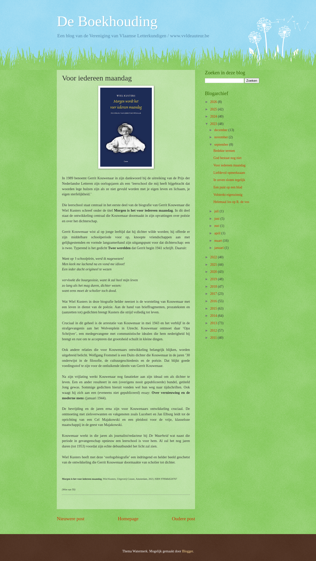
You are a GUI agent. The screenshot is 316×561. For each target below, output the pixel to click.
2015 (214, 308)
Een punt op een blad (227, 187)
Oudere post (183, 518)
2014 (214, 316)
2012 (214, 330)
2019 (214, 279)
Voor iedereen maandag (229, 165)
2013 (214, 323)
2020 (214, 272)
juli (217, 211)
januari (219, 248)
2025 (214, 109)
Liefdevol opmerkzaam (229, 173)
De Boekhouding (107, 21)
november (221, 137)
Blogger (187, 551)
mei (217, 226)
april (217, 233)
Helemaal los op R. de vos (231, 202)
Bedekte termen (224, 151)
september (221, 144)
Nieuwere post (70, 518)
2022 (214, 257)
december (221, 130)
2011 (214, 338)
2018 (214, 286)
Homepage (128, 518)
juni (217, 218)
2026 (214, 102)
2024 (214, 116)
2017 (214, 294)
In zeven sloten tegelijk (229, 180)
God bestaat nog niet (227, 158)
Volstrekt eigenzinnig (227, 195)
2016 (214, 301)
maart (218, 240)
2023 (214, 124)
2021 (214, 264)
